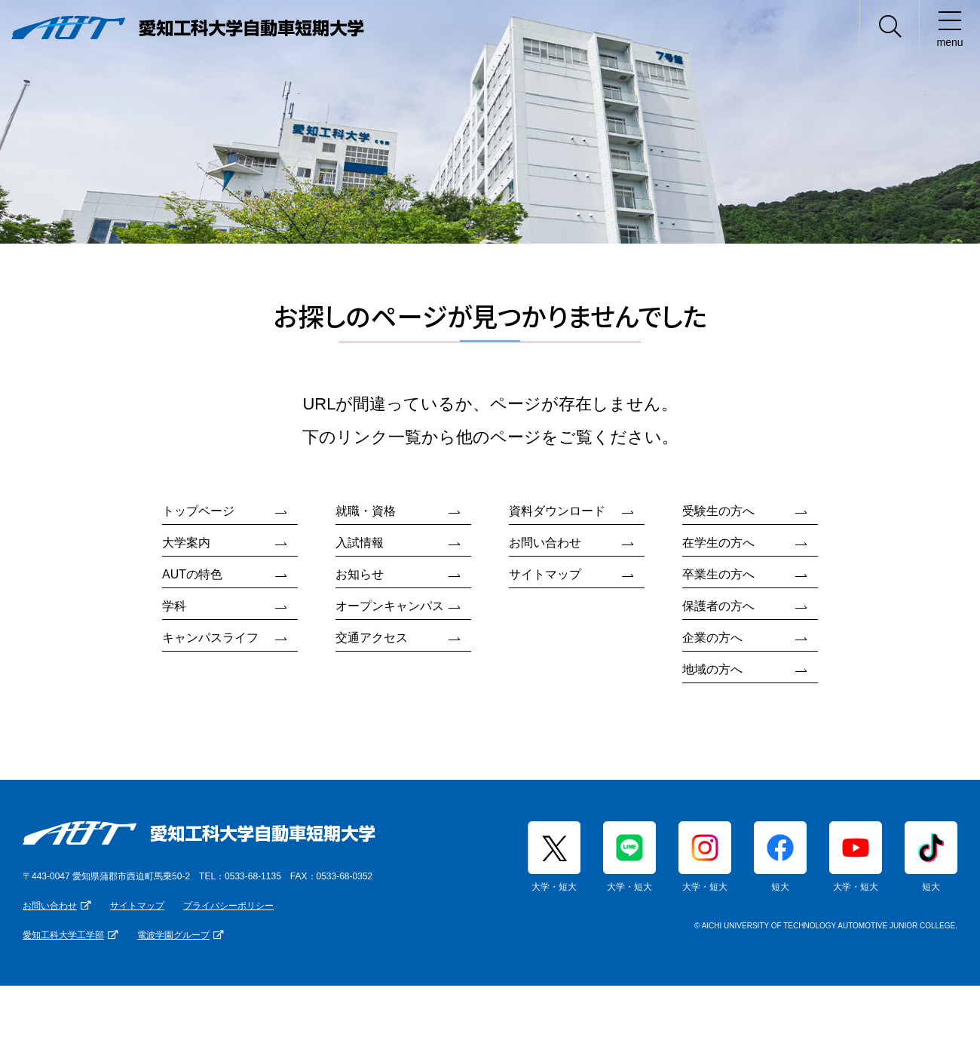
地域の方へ (712, 669)
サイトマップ (545, 574)
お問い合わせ (545, 542)
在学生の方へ (718, 542)
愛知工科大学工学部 (63, 935)
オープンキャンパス (389, 606)
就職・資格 (365, 511)
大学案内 (186, 542)
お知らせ (359, 574)
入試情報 (359, 542)
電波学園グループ (173, 935)
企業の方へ (712, 637)
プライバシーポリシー (228, 905)
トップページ (198, 511)
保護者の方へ (718, 606)
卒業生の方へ (718, 574)
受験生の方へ (718, 511)
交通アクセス (371, 637)
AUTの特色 (192, 574)
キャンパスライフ (210, 637)
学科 (174, 606)
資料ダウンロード (557, 511)
